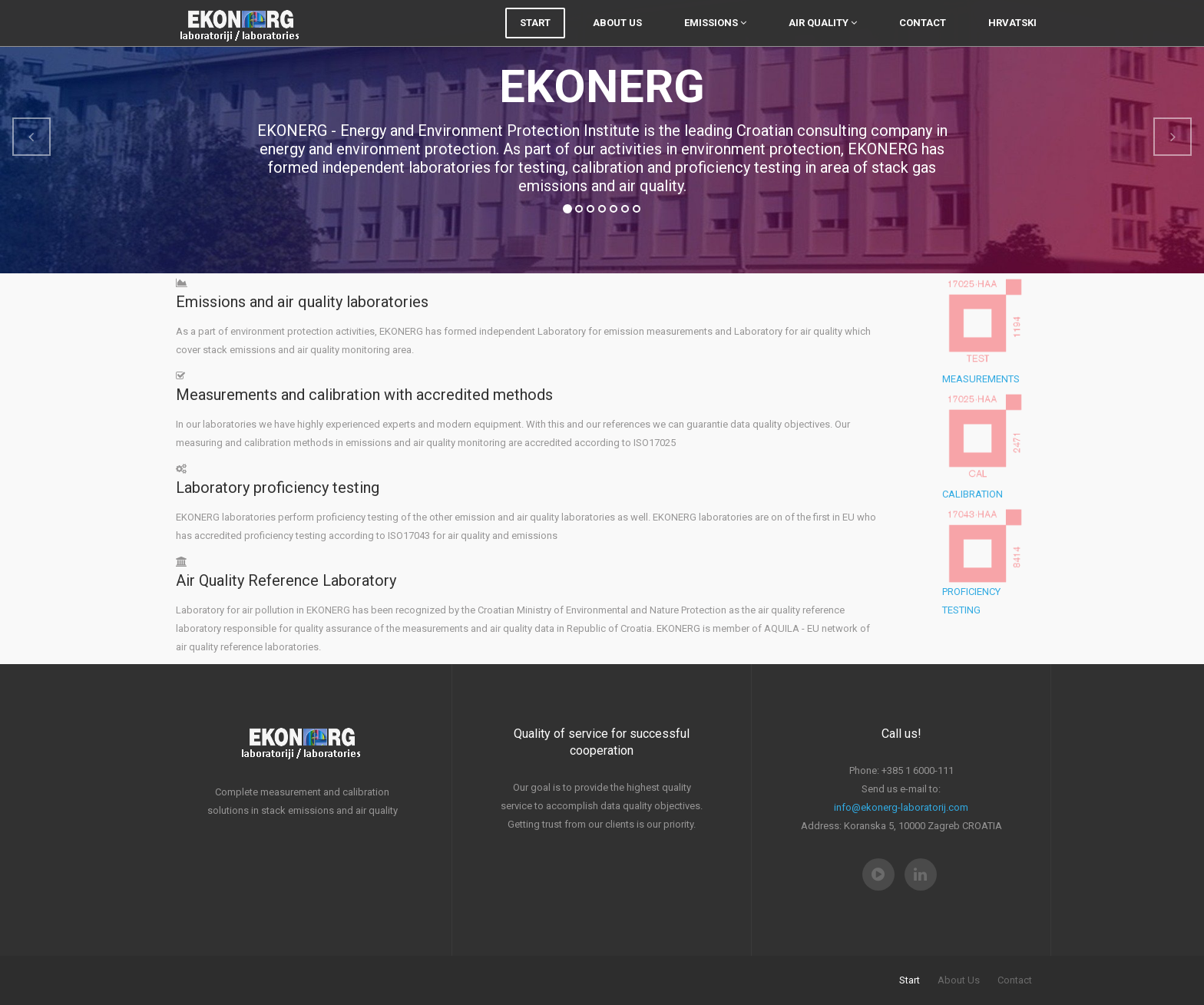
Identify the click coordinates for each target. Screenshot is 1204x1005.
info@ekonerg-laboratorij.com (901, 807)
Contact (922, 38)
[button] (31, 136)
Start (535, 38)
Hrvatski (1012, 38)
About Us (617, 38)
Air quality (823, 38)
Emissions (715, 38)
